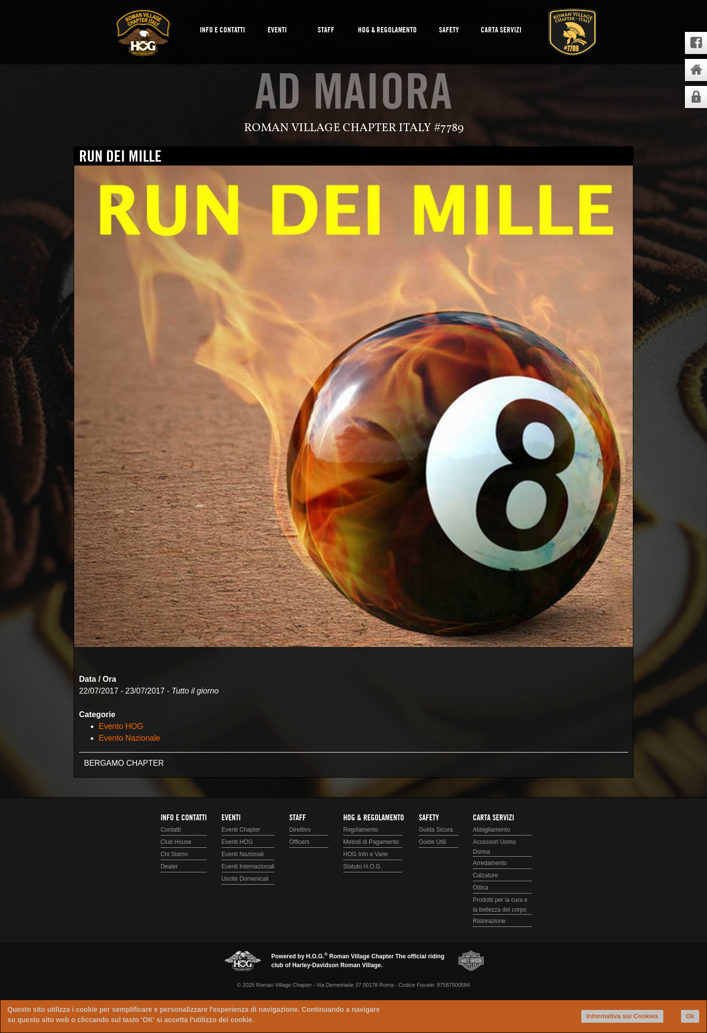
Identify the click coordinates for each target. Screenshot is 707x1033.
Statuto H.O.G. (362, 866)
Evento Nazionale (129, 738)
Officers (299, 841)
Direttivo (300, 829)
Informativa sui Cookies (622, 1016)
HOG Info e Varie (365, 854)
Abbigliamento (491, 829)
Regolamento (360, 829)
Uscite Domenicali (245, 878)
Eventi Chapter (240, 829)
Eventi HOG (237, 841)
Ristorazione (489, 921)
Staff (326, 30)
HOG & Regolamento (387, 30)
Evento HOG (121, 726)
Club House (176, 841)
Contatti (171, 829)
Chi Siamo (174, 854)
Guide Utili (432, 841)
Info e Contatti (222, 30)
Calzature (485, 875)
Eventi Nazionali (242, 854)
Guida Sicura (436, 829)
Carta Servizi (501, 30)
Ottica (480, 887)
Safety (449, 30)
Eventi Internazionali (247, 866)
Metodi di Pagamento (371, 841)
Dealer (169, 866)
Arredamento (490, 863)
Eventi (277, 30)
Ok (690, 1016)
